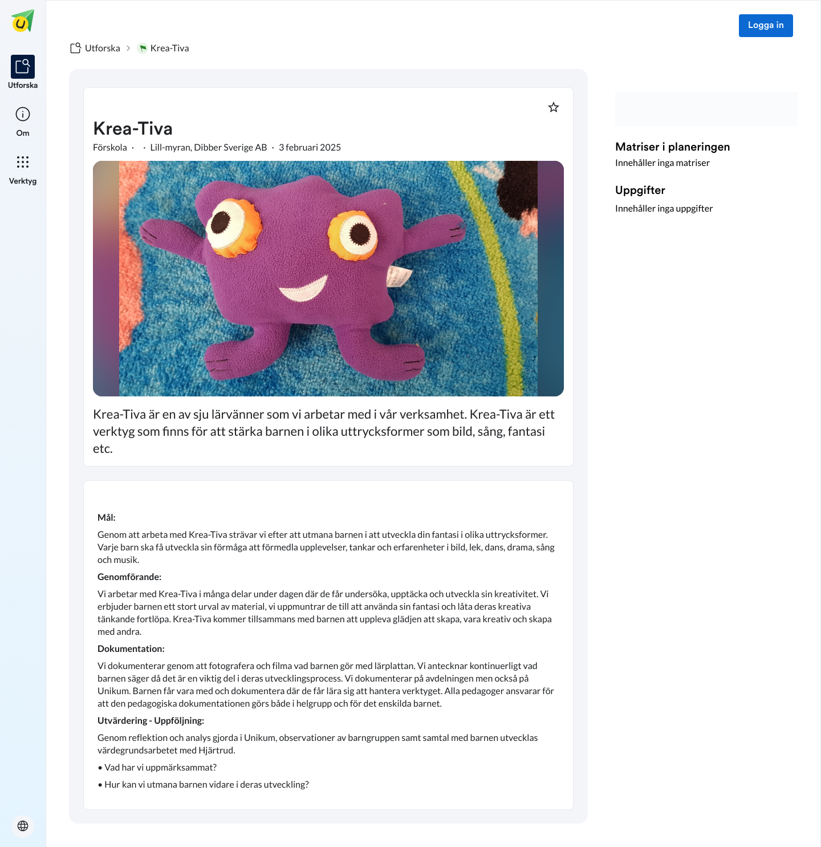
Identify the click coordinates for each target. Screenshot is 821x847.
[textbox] (328, 645)
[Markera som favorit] (553, 107)
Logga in (766, 25)
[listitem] (23, 73)
